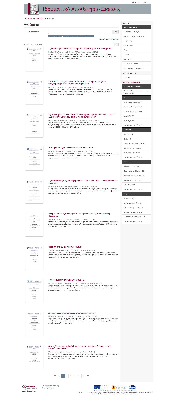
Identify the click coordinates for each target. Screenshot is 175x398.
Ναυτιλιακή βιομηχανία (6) (133, 148)
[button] (136, 2)
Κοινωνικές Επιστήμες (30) (133, 111)
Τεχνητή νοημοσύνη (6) (132, 153)
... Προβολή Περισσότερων (133, 125)
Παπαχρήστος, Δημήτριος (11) (134, 175)
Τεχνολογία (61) (129, 121)
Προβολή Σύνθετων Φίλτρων (108, 39)
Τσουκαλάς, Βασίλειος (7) (132, 180)
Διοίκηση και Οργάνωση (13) (133, 102)
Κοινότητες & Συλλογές (131, 32)
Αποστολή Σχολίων (48, 388)
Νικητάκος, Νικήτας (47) (132, 166)
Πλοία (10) (127, 139)
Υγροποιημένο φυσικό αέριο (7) (134, 143)
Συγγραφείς (128, 41)
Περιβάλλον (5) (129, 116)
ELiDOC (33, 391)
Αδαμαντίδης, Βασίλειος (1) (133, 212)
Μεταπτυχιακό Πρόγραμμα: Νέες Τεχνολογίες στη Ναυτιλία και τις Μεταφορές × (71, 36)
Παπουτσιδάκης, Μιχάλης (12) (134, 171)
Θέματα (126, 55)
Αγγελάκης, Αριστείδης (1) (133, 203)
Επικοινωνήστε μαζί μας (50, 386)
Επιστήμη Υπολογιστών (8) (133, 107)
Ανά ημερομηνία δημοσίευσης (134, 36)
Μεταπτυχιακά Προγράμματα (134, 68)
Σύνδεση (127, 77)
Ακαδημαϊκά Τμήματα (131, 64)
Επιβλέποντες (128, 45)
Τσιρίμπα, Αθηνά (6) (130, 185)
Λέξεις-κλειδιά (128, 59)
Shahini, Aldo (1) (129, 198)
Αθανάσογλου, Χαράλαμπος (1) (134, 217)
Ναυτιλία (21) (128, 134)
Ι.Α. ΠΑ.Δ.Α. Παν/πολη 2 (35, 18)
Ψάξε (115, 32)
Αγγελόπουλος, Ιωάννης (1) (133, 208)
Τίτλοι (126, 50)
